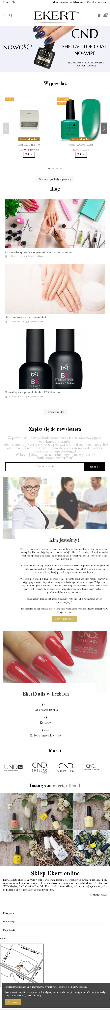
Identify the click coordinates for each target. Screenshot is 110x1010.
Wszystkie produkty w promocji (55, 179)
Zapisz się (95, 467)
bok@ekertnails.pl (77, 2)
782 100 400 (62, 2)
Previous (4, 47)
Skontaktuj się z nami (97, 2)
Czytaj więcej (100, 895)
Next (106, 47)
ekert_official (66, 786)
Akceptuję (13, 1002)
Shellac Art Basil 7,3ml (81, 145)
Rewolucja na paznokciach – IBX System (33, 392)
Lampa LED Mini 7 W (29, 145)
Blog (14, 2)
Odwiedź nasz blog (55, 412)
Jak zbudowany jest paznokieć (25, 317)
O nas (6, 2)
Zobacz (29, 154)
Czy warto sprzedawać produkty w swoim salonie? (38, 252)
